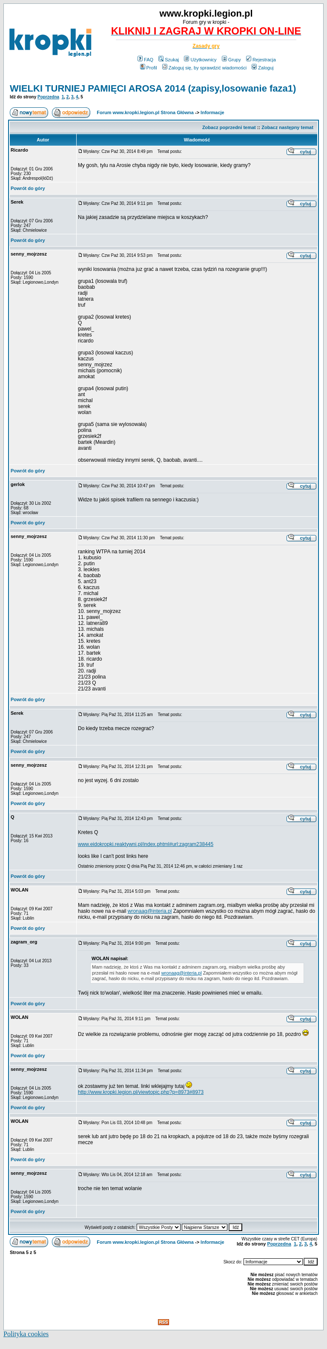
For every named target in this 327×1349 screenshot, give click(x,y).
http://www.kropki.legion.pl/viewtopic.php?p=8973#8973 (141, 1092)
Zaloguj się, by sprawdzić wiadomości (204, 67)
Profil (148, 67)
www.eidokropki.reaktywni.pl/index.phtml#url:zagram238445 (145, 844)
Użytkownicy (200, 59)
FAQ (145, 59)
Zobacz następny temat (287, 127)
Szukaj (168, 59)
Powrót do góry (28, 188)
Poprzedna (48, 97)
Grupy (231, 59)
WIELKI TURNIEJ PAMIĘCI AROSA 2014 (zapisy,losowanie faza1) (153, 88)
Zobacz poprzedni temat (229, 127)
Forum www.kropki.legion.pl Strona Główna (145, 112)
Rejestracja (261, 59)
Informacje (212, 112)
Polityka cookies (26, 1333)
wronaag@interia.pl (150, 911)
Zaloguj (262, 67)
